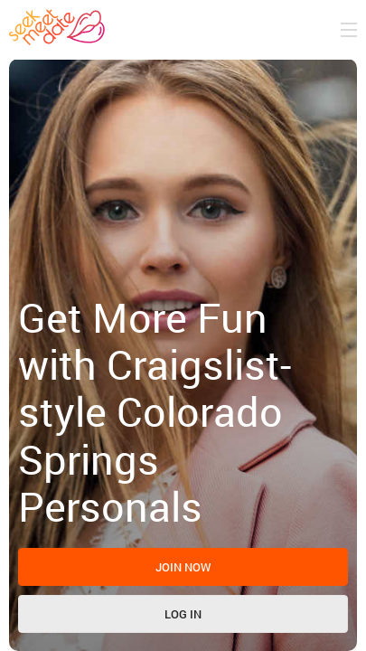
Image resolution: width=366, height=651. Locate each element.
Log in (183, 614)
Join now (183, 567)
